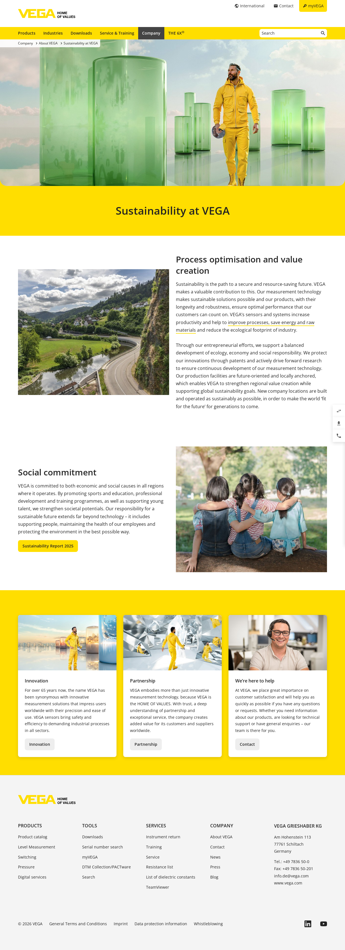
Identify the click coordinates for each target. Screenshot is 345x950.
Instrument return (163, 836)
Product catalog (32, 836)
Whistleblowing (208, 923)
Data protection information (161, 923)
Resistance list (159, 867)
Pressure (26, 867)
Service (153, 857)
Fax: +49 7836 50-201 (293, 868)
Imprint (121, 923)
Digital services (32, 877)
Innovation (39, 744)
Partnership (146, 744)
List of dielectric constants (170, 877)
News (215, 857)
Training (154, 847)
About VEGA (221, 836)
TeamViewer (157, 887)
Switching (27, 857)
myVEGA (90, 857)
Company (151, 33)
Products (26, 33)
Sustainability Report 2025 (48, 546)
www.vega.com (288, 883)
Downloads (81, 33)
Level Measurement (36, 847)
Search (88, 877)
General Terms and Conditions (78, 923)
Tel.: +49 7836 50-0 (291, 861)
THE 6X (176, 33)
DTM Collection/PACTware (106, 867)
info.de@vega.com (291, 876)
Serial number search (102, 847)
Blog (214, 877)
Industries (53, 33)
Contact (247, 744)
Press (215, 867)
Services (156, 826)
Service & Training (117, 33)
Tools (89, 826)
